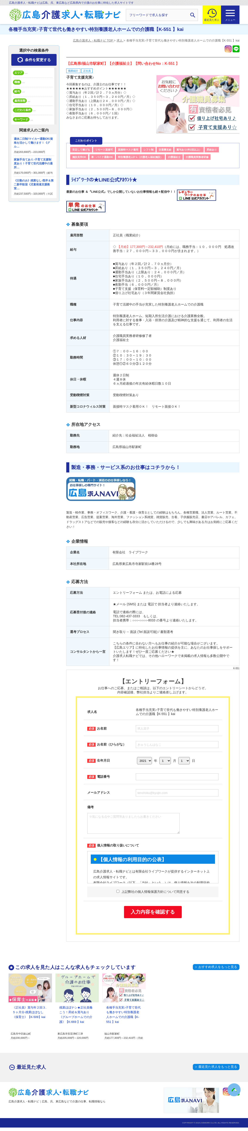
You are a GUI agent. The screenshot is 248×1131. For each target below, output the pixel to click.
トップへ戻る (234, 1089)
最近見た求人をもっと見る (217, 1070)
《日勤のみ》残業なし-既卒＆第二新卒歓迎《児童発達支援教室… (34, 184)
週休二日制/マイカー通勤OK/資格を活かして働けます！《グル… (33, 142)
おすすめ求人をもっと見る (217, 970)
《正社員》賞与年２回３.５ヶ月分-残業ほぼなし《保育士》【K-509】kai (29, 1015)
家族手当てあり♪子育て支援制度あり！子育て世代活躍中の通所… (33, 163)
